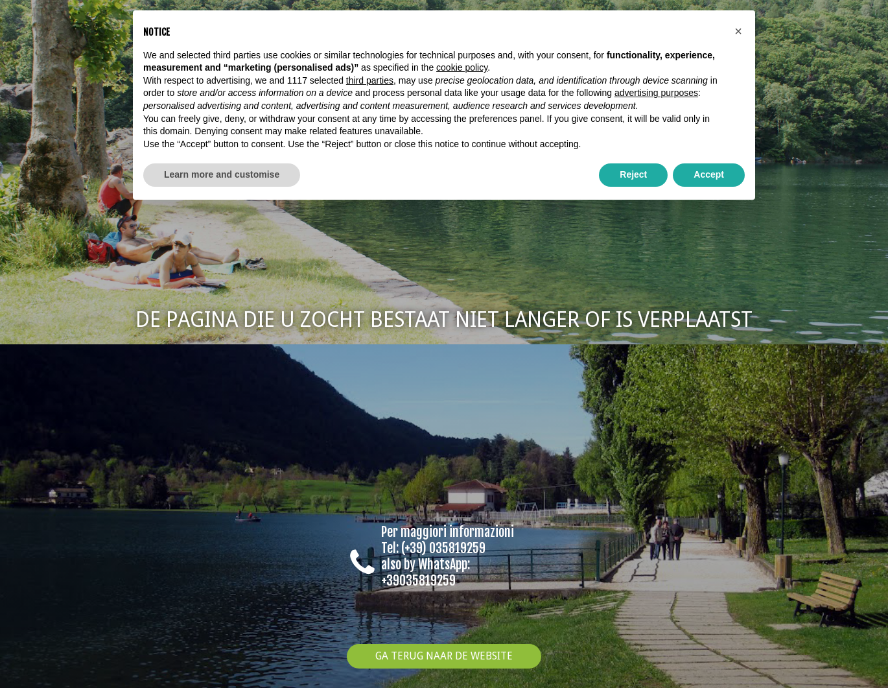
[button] (738, 31)
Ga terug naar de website (444, 656)
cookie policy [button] (461, 67)
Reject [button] (633, 174)
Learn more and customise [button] (221, 174)
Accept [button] (709, 174)
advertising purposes (656, 93)
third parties (369, 80)
